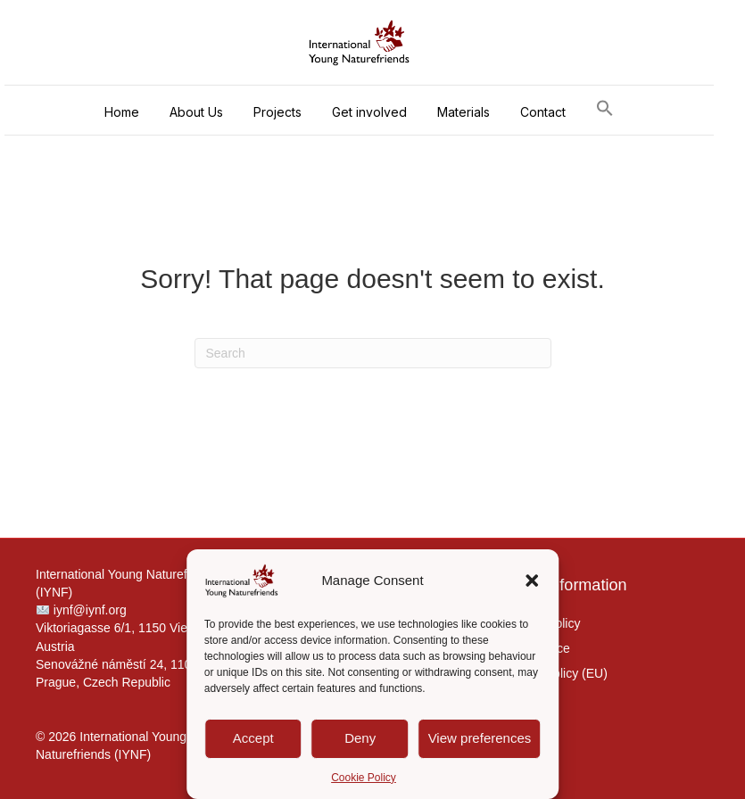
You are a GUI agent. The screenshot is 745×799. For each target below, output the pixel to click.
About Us (196, 111)
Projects (277, 111)
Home (121, 111)
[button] (532, 580)
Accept (253, 737)
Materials (463, 111)
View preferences (480, 737)
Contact (543, 111)
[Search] (373, 353)
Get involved (369, 111)
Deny (360, 737)
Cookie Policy (363, 777)
